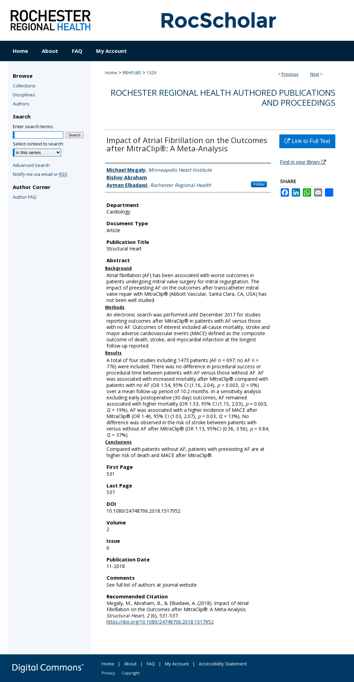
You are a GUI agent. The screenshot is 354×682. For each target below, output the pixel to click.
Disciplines (24, 95)
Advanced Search (31, 165)
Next (314, 74)
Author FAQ (24, 197)
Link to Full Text (307, 141)
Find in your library (303, 162)
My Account (177, 664)
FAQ (151, 664)
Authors (21, 104)
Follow (258, 184)
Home (111, 73)
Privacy (108, 672)
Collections (24, 86)
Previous (289, 74)
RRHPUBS (132, 73)
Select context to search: (38, 144)
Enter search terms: (33, 126)
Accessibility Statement (223, 664)
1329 (151, 73)
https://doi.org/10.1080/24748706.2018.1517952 (160, 621)
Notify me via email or (40, 174)
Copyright (131, 672)
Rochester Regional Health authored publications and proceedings (223, 97)
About (130, 664)
